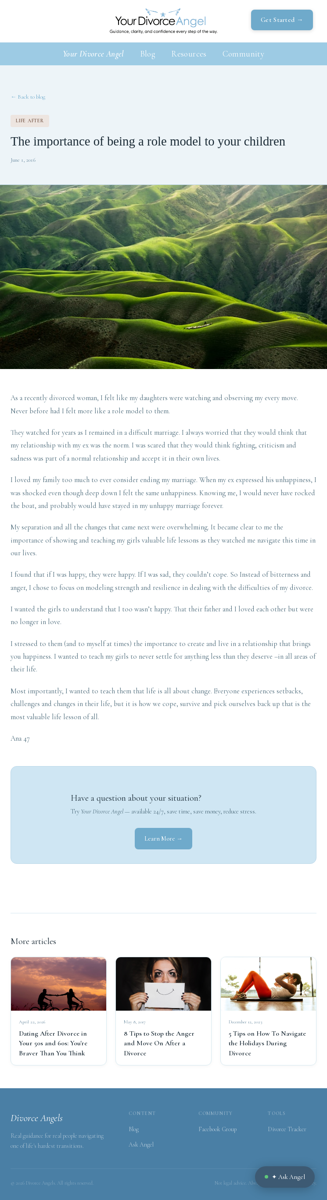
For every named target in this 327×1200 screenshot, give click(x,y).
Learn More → (163, 838)
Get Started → (282, 20)
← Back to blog (28, 96)
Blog (148, 54)
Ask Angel (141, 1144)
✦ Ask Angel (285, 1177)
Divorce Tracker (287, 1129)
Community (243, 54)
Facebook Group (217, 1129)
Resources (188, 54)
